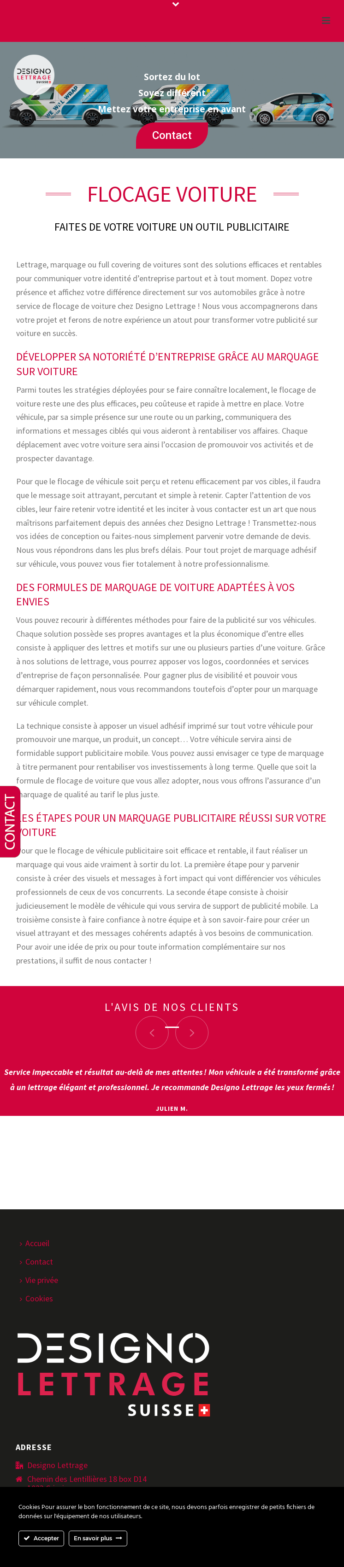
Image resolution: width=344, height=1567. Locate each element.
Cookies (36, 1298)
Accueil (34, 1243)
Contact (172, 135)
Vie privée (39, 1280)
